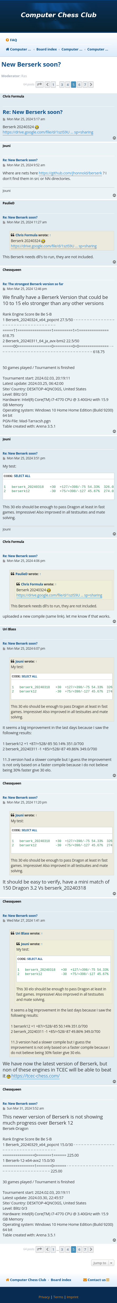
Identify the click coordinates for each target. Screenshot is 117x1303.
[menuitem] (11, 40)
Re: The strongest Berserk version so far (33, 284)
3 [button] (62, 84)
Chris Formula (27, 235)
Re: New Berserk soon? (33, 112)
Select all (22, 476)
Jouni (20, 661)
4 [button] (68, 84)
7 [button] (85, 84)
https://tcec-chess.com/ (35, 1076)
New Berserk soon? (31, 64)
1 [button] (53, 84)
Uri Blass (22, 933)
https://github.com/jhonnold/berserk (70, 172)
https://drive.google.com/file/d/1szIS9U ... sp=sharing (48, 132)
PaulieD (22, 574)
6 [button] (79, 84)
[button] (40, 84)
